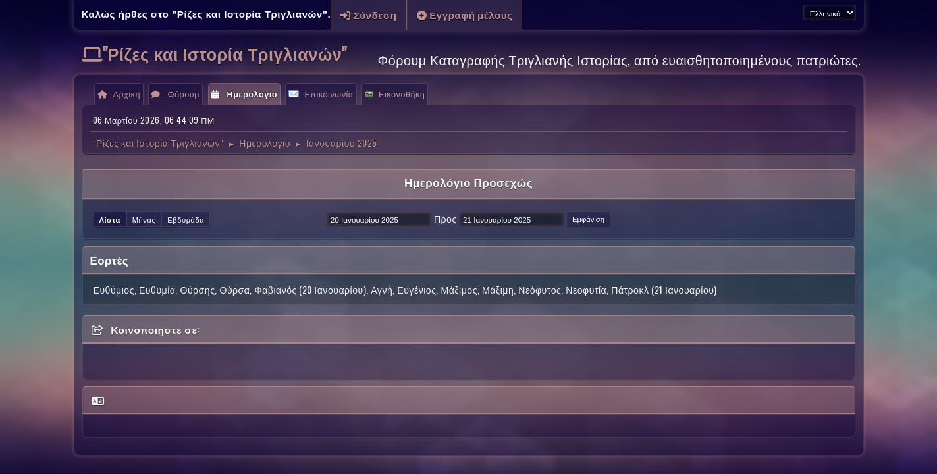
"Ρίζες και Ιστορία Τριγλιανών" (225, 53)
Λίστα (109, 219)
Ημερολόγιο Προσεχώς (468, 182)
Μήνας (144, 219)
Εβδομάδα (185, 219)
